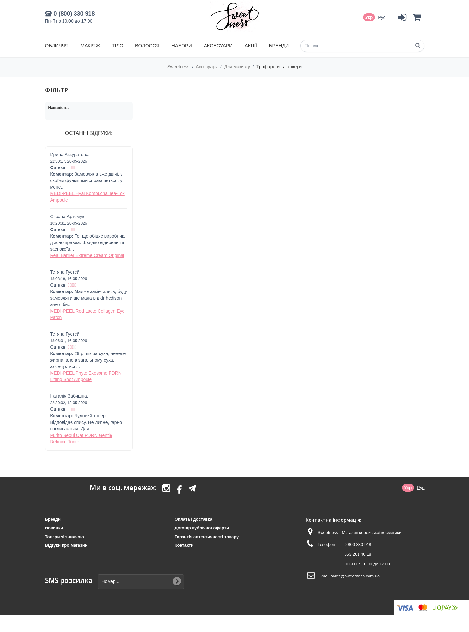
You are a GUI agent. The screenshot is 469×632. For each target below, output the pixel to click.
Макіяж (90, 45)
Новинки (54, 528)
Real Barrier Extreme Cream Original (87, 255)
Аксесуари (218, 45)
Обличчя (57, 45)
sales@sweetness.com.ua (355, 576)
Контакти (183, 545)
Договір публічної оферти (201, 528)
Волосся (147, 45)
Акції (251, 45)
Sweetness (179, 66)
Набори (181, 45)
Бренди (279, 45)
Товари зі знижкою (64, 536)
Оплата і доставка (193, 519)
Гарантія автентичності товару (206, 536)
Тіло (117, 45)
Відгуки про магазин (66, 545)
